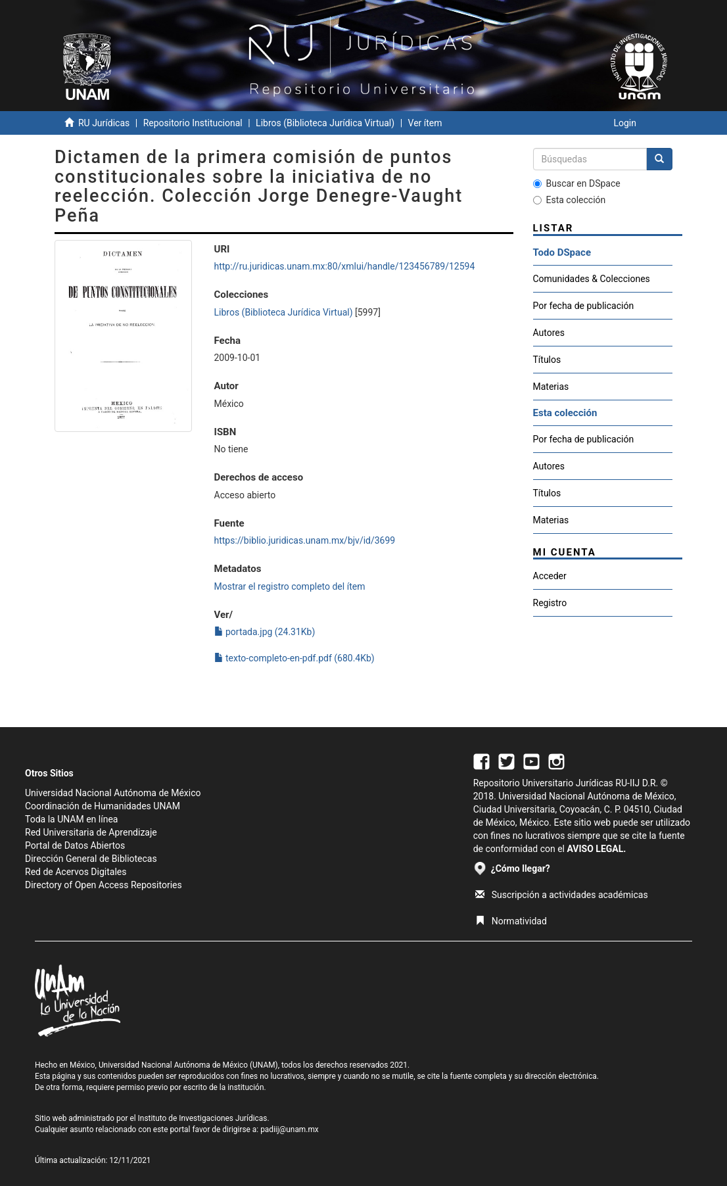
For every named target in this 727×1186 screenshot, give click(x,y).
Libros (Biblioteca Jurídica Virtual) (325, 123)
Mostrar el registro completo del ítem (289, 586)
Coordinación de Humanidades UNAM (102, 806)
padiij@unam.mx (289, 1129)
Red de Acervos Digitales (75, 871)
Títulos (547, 359)
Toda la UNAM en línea (71, 819)
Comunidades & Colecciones (591, 278)
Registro (550, 603)
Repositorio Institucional (193, 123)
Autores (549, 332)
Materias (551, 386)
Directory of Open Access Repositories (103, 885)
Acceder (550, 576)
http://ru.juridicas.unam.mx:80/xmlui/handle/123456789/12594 (344, 266)
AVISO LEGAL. (596, 848)
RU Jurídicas (103, 123)
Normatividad (511, 921)
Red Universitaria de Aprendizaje (91, 832)
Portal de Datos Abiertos (75, 845)
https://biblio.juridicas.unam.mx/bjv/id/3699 (305, 540)
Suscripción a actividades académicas (561, 895)
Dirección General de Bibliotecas (91, 858)
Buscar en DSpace (577, 183)
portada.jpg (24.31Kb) (265, 632)
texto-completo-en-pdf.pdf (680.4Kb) (294, 658)
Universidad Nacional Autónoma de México (113, 793)
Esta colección (569, 200)
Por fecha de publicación (583, 305)
